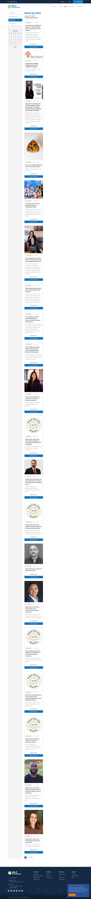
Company (48, 871)
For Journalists (62, 879)
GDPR (85, 891)
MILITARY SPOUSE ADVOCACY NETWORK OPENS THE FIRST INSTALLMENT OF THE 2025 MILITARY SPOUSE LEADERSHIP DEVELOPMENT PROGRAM (33, 107)
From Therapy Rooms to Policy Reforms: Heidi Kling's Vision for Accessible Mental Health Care (33, 260)
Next (31, 857)
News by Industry (13, 16)
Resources (61, 871)
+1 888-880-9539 (12, 1)
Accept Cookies (72, 894)
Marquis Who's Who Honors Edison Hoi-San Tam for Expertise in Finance (32, 740)
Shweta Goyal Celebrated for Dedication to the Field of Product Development (32, 399)
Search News (12, 23)
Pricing (60, 6)
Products (35, 871)
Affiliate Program (36, 879)
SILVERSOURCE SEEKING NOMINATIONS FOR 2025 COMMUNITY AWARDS (31, 65)
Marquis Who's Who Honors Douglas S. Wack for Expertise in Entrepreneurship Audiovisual (33, 526)
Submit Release (78, 1)
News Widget (61, 877)
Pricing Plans (35, 874)
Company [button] (54, 6)
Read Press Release (34, 76)
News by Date (12, 20)
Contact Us (79, 6)
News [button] (65, 6)
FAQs (73, 877)
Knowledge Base (62, 874)
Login (69, 1)
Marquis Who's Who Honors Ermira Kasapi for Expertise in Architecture (32, 841)
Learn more (83, 890)
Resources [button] (71, 6)
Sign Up (63, 1)
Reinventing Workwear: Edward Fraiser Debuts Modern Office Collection (33, 290)
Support (74, 871)
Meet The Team (49, 877)
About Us (48, 874)
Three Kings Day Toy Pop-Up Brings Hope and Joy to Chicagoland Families (32, 205)
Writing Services (36, 877)
